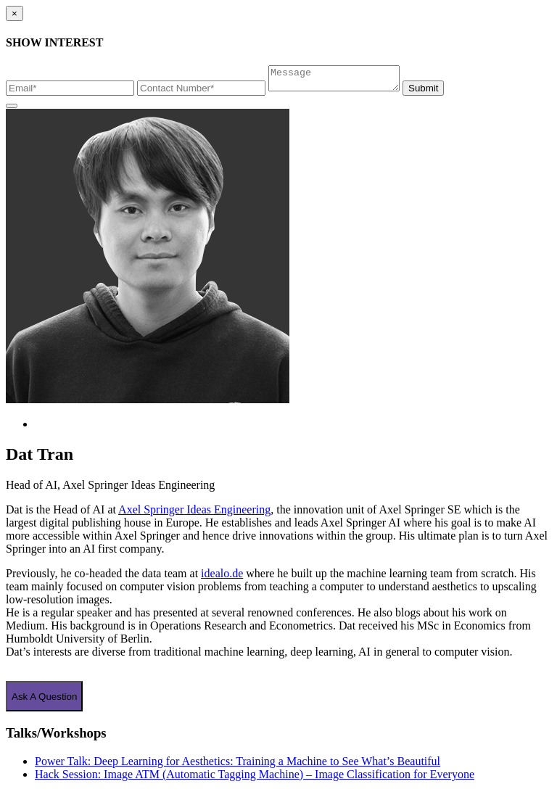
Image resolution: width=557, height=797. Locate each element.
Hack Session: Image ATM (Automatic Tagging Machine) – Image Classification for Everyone (254, 778)
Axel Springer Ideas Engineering (194, 514)
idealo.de (222, 577)
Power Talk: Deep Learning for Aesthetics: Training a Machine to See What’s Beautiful (237, 765)
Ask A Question (44, 700)
